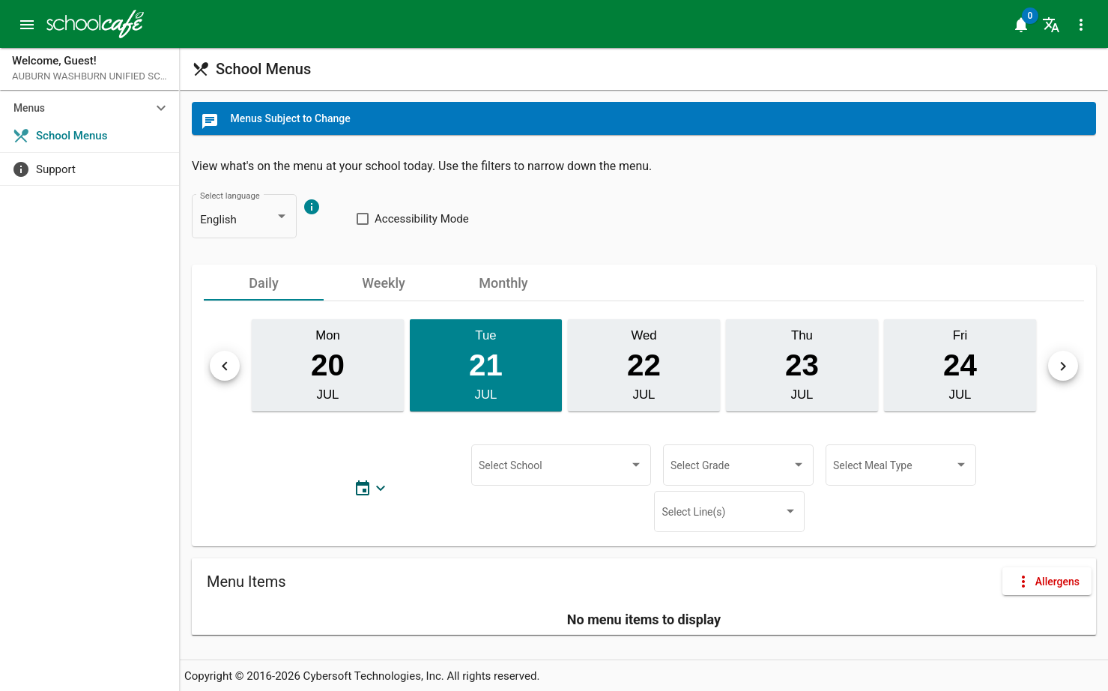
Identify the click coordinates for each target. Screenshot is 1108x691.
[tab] (264, 283)
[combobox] (244, 220)
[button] (27, 24)
